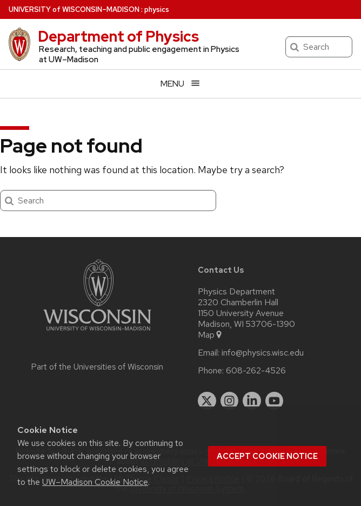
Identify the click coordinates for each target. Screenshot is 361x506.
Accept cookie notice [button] (267, 456)
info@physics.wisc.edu (263, 352)
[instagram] (229, 401)
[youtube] (274, 401)
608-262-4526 (256, 370)
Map (210, 335)
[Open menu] (180, 83)
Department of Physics (118, 36)
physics (156, 9)
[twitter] (207, 401)
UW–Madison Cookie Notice (95, 482)
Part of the (97, 367)
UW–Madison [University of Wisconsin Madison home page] (74, 9)
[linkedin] (252, 401)
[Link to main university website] (97, 332)
